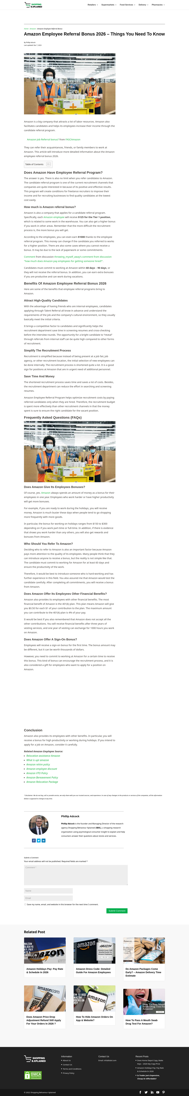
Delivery (142, 5)
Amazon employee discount (41, 768)
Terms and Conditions (72, 1069)
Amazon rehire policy (38, 764)
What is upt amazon (37, 760)
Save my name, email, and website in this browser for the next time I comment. (62, 904)
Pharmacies (157, 5)
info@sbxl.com (110, 1060)
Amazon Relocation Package (42, 782)
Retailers (92, 5)
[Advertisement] (141, 68)
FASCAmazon (73, 139)
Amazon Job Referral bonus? (43, 139)
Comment (29, 256)
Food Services (126, 5)
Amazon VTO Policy (37, 773)
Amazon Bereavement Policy (42, 777)
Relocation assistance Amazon (43, 755)
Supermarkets (107, 5)
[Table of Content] (48, 164)
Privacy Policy (68, 1073)
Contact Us (67, 1064)
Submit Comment (117, 911)
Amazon (33, 29)
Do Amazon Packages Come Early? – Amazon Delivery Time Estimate (143, 972)
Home (26, 29)
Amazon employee (54, 217)
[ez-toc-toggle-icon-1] (47, 164)
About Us (67, 1060)
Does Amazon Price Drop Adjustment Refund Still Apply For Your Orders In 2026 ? (43, 1020)
